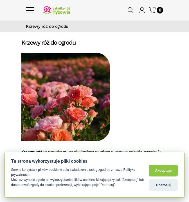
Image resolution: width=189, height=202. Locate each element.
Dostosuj (163, 185)
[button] (131, 10)
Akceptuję (163, 170)
